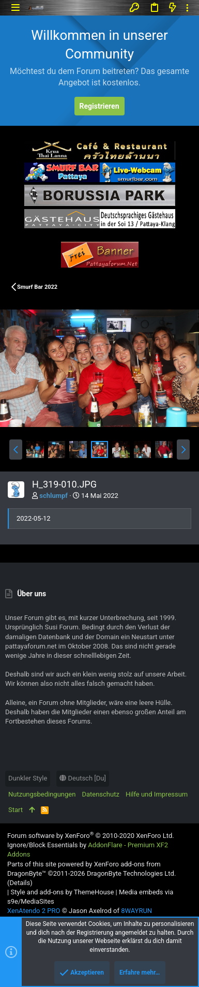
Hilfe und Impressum (157, 794)
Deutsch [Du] (82, 778)
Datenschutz (100, 794)
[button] (15, 7)
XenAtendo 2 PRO (33, 911)
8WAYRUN (136, 911)
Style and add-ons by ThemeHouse (62, 892)
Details (19, 883)
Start (15, 810)
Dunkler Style (27, 778)
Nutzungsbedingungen (41, 794)
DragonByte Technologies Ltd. (131, 873)
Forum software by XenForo (90, 835)
